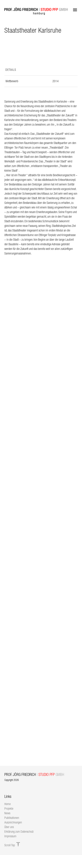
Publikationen (11, 817)
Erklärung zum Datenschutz (19, 831)
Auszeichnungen (13, 822)
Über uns (9, 827)
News (7, 813)
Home (7, 804)
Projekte (8, 808)
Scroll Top (12, 845)
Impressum (10, 836)
